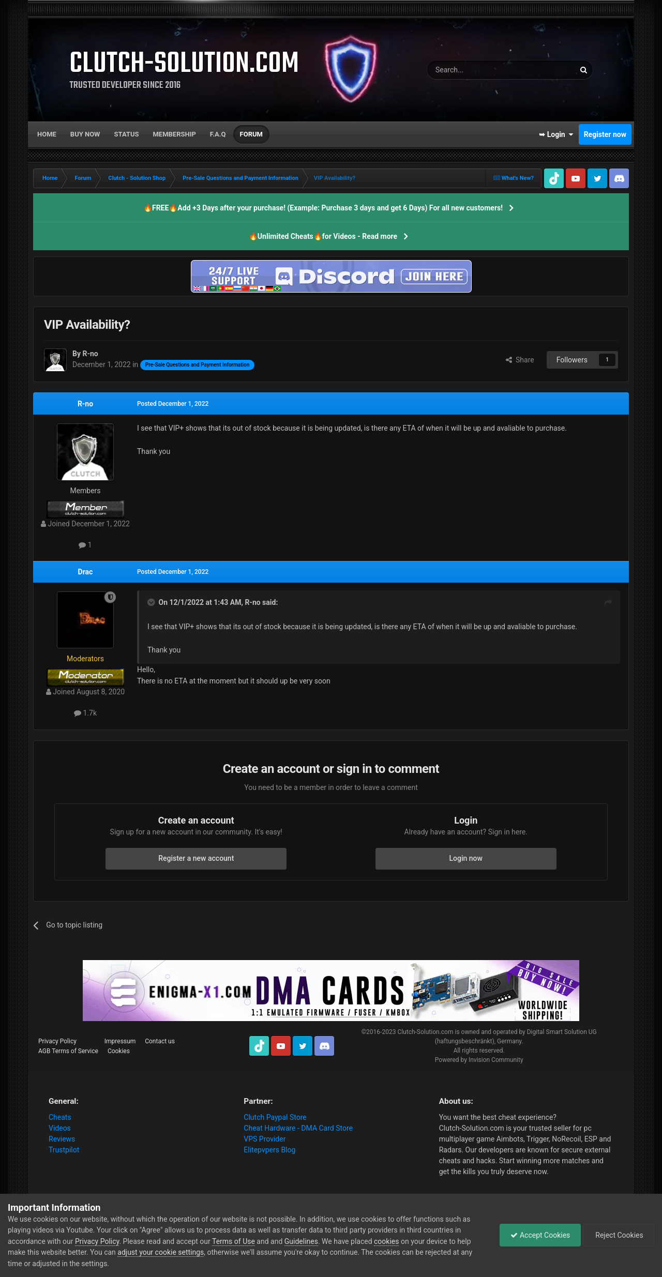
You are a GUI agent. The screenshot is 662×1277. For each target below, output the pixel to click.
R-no (85, 404)
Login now (466, 858)
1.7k (85, 713)
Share (520, 360)
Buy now (85, 134)
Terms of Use (233, 1241)
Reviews (62, 1139)
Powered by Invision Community (479, 1059)
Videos (60, 1128)
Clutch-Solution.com (425, 1032)
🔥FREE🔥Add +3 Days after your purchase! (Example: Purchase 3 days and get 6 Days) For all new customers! (323, 208)
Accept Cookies (540, 1235)
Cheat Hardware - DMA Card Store (298, 1128)
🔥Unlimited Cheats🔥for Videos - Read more (323, 236)
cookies (386, 1241)
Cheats (60, 1117)
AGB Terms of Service (68, 1051)
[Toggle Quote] (152, 602)
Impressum (120, 1041)
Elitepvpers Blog (269, 1150)
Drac (85, 572)
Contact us (160, 1041)
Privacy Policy (57, 1041)
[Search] (476, 69)
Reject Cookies (618, 1235)
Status (126, 134)
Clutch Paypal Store (275, 1117)
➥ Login (556, 134)
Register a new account (196, 858)
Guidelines (301, 1241)
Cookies (119, 1051)
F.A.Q (218, 134)
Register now (605, 134)
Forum (251, 134)
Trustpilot (64, 1150)
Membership (174, 134)
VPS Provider (264, 1139)
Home (46, 134)
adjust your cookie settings (160, 1252)
